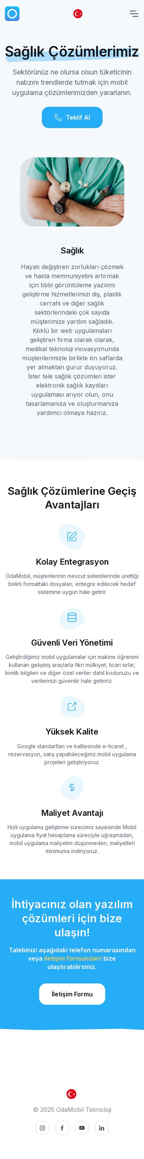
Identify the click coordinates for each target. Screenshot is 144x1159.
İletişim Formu (72, 994)
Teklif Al (72, 117)
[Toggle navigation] (133, 14)
